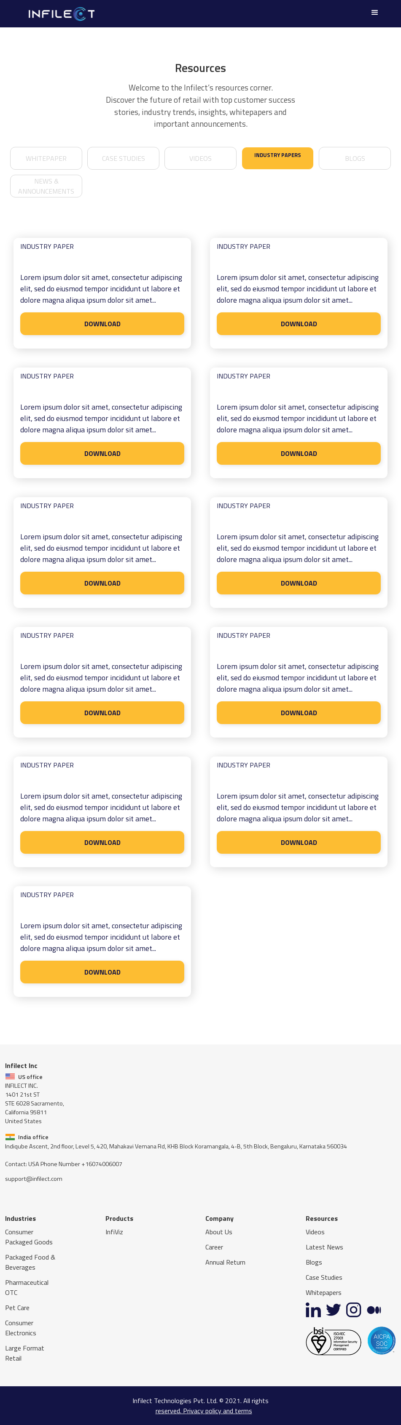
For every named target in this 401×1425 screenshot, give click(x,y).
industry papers (277, 155)
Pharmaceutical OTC (26, 1287)
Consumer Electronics (20, 1328)
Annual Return (225, 1262)
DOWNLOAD (102, 324)
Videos (315, 1232)
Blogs (355, 158)
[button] (375, 12)
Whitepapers (324, 1292)
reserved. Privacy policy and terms (204, 1411)
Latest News (324, 1247)
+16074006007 (101, 1164)
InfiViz (114, 1232)
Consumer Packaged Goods (29, 1237)
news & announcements (46, 186)
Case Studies (324, 1277)
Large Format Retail (24, 1353)
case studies (123, 158)
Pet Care (17, 1307)
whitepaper (46, 158)
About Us (218, 1232)
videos (200, 158)
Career (214, 1247)
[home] (60, 13)
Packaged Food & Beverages (30, 1262)
